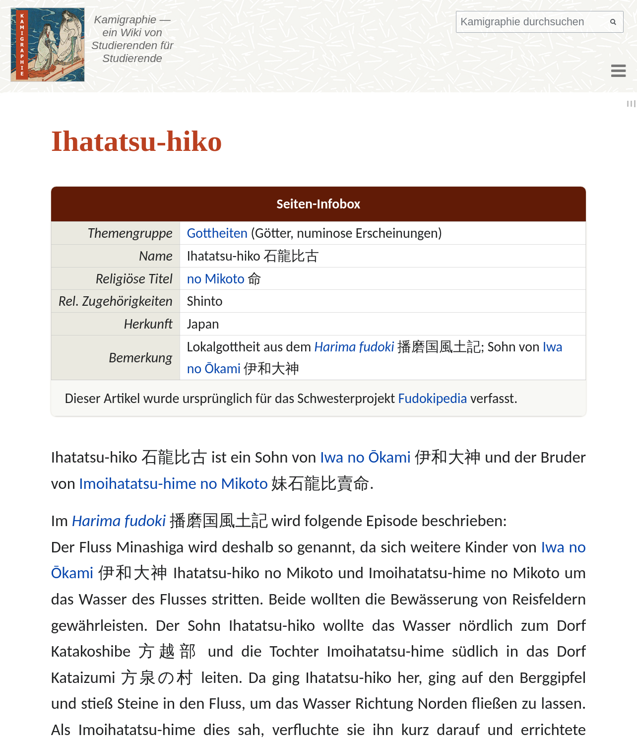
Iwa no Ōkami (365, 457)
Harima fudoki (354, 346)
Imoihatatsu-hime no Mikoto (173, 483)
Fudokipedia (432, 398)
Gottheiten (217, 232)
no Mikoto (216, 278)
